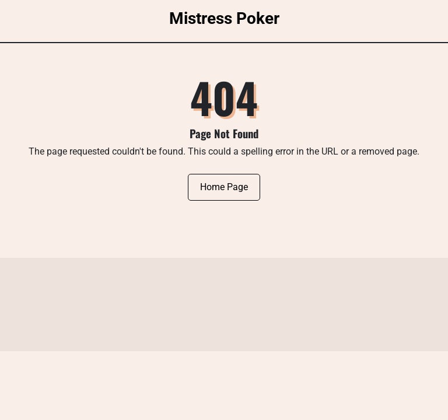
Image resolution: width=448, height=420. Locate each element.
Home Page (224, 186)
